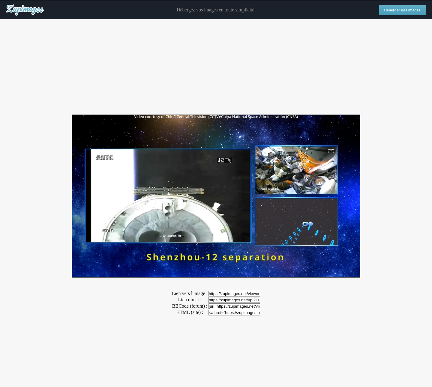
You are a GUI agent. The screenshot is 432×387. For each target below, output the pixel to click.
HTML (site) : (189, 312)
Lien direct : (189, 299)
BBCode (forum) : (189, 306)
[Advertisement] (216, 67)
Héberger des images (402, 10)
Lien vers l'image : (190, 293)
